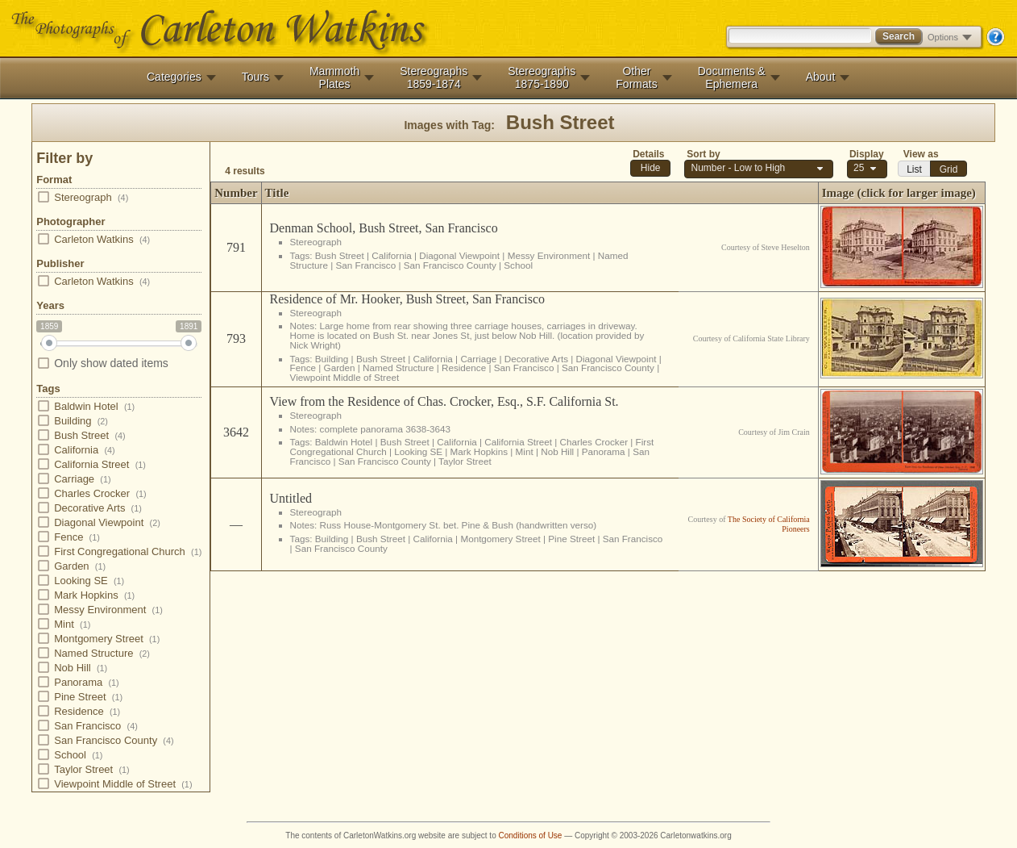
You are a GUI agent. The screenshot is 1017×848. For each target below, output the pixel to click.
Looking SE (80, 580)
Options (950, 37)
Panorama (77, 682)
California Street (91, 464)
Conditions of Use (530, 835)
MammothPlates (334, 77)
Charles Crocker (91, 493)
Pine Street (79, 697)
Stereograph (82, 197)
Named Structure (93, 653)
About (821, 76)
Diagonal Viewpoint (98, 522)
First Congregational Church (118, 551)
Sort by (703, 154)
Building (72, 421)
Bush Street (80, 435)
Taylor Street (82, 769)
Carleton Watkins (93, 239)
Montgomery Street (98, 639)
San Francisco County (104, 740)
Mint (63, 624)
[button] (650, 168)
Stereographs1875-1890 (541, 77)
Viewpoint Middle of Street (114, 784)
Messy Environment (99, 610)
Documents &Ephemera (732, 77)
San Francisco (87, 726)
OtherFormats (636, 77)
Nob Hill (71, 668)
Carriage (73, 479)
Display (866, 154)
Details (648, 154)
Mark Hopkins (85, 595)
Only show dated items (102, 363)
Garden (71, 566)
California (75, 450)
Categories (174, 76)
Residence (78, 711)
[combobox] (867, 169)
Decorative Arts (89, 508)
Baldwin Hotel (85, 406)
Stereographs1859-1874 (433, 77)
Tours (255, 76)
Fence (68, 537)
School (69, 755)
